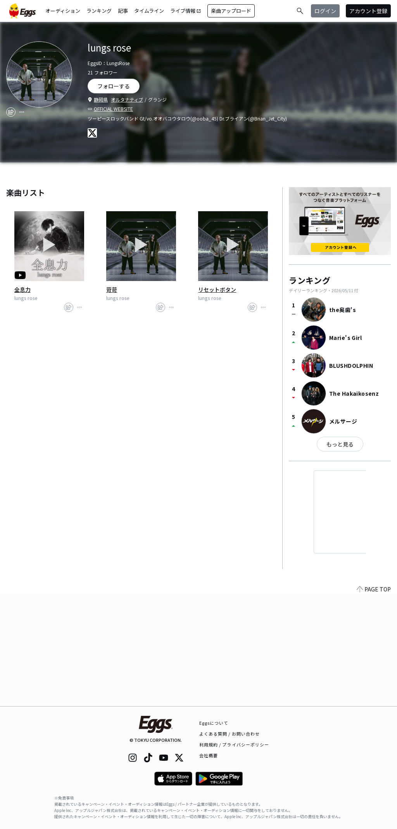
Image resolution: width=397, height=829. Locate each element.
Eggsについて (214, 723)
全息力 (22, 289)
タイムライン (149, 10)
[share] (11, 112)
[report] (21, 112)
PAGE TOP (374, 701)
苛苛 (111, 289)
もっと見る (340, 444)
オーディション (62, 10)
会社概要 (208, 755)
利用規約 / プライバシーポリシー (234, 744)
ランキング (99, 10)
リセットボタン (217, 289)
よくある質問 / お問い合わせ (229, 734)
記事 (123, 10)
